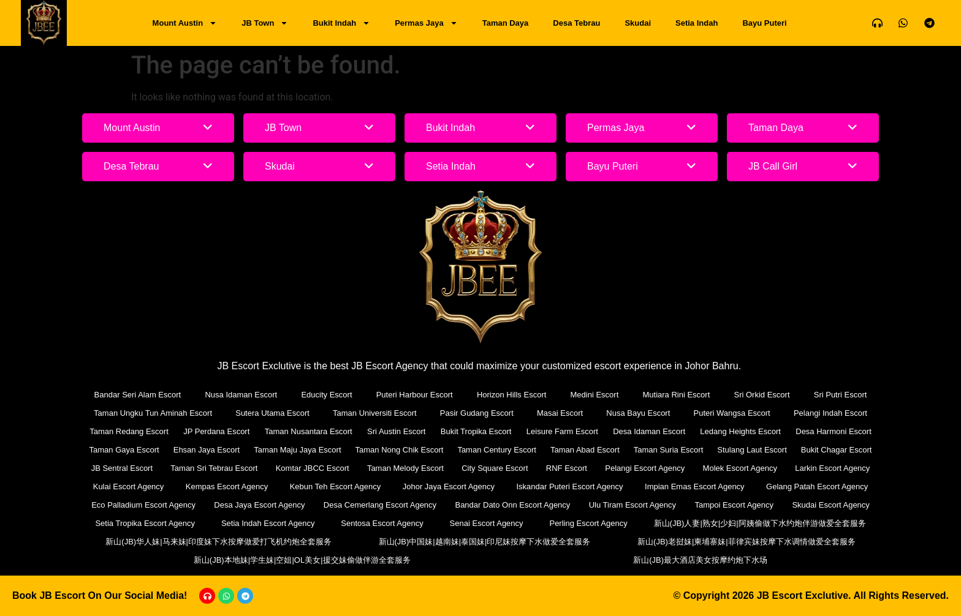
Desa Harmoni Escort (834, 431)
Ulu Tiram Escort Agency (632, 504)
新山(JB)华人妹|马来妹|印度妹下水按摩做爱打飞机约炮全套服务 (218, 541)
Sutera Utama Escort (272, 413)
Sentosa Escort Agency (382, 523)
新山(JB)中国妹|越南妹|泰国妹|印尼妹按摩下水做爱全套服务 (485, 541)
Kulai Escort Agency (128, 486)
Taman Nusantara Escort (308, 431)
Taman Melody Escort (405, 468)
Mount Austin (185, 23)
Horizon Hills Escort (511, 394)
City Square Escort (495, 468)
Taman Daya (505, 23)
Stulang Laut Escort (751, 449)
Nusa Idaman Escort (241, 394)
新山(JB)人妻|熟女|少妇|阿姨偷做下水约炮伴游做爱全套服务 (760, 523)
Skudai (638, 23)
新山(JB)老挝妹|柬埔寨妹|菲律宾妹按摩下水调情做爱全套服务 (746, 541)
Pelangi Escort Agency (645, 468)
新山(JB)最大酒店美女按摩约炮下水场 (700, 560)
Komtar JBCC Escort (312, 468)
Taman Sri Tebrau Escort (213, 468)
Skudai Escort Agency (830, 504)
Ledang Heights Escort (740, 431)
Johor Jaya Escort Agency (449, 486)
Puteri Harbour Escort (414, 394)
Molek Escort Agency (740, 468)
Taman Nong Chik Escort (399, 449)
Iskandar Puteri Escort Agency (569, 486)
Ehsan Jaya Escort (206, 449)
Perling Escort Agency (588, 523)
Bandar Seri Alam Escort (137, 394)
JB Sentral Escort (122, 468)
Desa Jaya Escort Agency (259, 504)
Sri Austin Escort (396, 431)
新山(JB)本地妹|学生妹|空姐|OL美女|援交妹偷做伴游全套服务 (302, 560)
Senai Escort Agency (486, 523)
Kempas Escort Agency (227, 486)
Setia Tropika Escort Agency (145, 523)
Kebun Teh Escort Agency (335, 486)
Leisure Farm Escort (562, 431)
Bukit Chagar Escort (836, 449)
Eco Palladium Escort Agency (143, 504)
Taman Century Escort (496, 449)
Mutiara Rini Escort (676, 394)
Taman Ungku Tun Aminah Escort (153, 413)
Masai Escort (560, 413)
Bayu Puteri (764, 23)
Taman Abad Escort (585, 449)
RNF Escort (566, 468)
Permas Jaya (426, 23)
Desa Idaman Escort (649, 431)
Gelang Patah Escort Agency (817, 486)
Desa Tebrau (576, 23)
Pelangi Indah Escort (830, 413)
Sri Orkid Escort (762, 394)
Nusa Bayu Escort (638, 413)
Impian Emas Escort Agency (695, 486)
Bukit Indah (341, 23)
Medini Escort (595, 394)
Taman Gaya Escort (124, 449)
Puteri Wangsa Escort (732, 413)
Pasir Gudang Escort (477, 413)
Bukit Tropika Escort (476, 431)
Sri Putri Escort (840, 394)
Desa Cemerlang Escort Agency (380, 504)
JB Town (264, 23)
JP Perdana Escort (216, 431)
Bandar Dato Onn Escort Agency (512, 504)
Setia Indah (696, 23)
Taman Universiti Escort (375, 413)
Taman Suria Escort (668, 449)
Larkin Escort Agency (832, 468)
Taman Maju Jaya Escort (297, 449)
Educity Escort (326, 394)
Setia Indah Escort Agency (267, 523)
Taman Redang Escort (129, 431)
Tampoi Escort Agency (733, 504)
